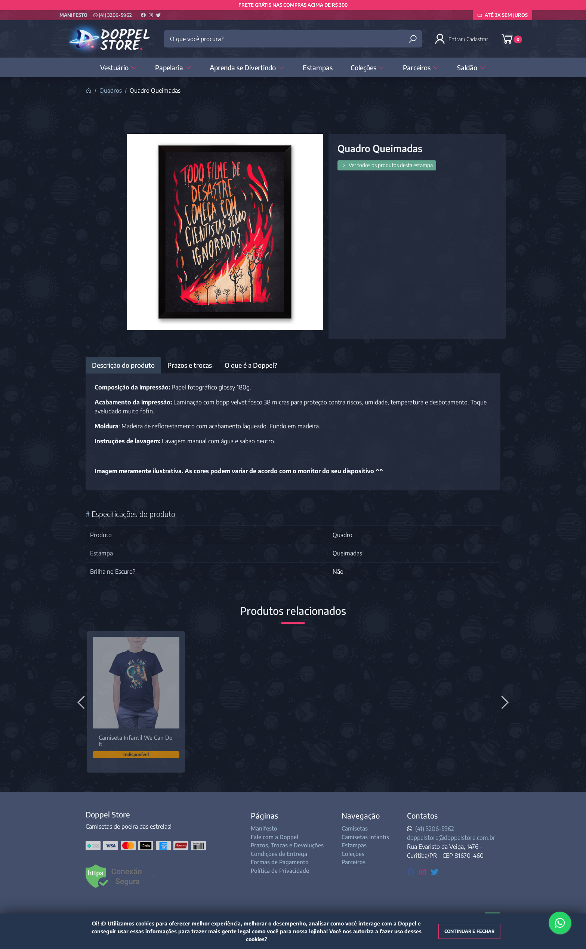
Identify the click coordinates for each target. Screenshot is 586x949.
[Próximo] (503, 702)
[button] (462, 39)
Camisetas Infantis (365, 837)
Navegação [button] (361, 815)
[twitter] (434, 871)
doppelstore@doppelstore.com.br (451, 837)
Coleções (368, 67)
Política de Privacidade (280, 870)
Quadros (110, 90)
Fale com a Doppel (274, 837)
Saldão (471, 67)
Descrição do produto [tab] (123, 365)
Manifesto (73, 15)
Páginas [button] (264, 815)
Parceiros (421, 67)
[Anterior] (82, 702)
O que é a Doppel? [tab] (251, 365)
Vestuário (118, 67)
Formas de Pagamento (280, 862)
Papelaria (173, 67)
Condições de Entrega (279, 853)
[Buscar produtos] (412, 39)
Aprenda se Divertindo (247, 67)
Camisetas (355, 828)
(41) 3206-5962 (112, 15)
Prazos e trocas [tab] (189, 365)
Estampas (318, 67)
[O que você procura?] (293, 38)
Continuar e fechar (469, 931)
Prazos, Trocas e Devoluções (287, 845)
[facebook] (411, 871)
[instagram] (423, 871)
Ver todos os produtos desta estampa (387, 165)
